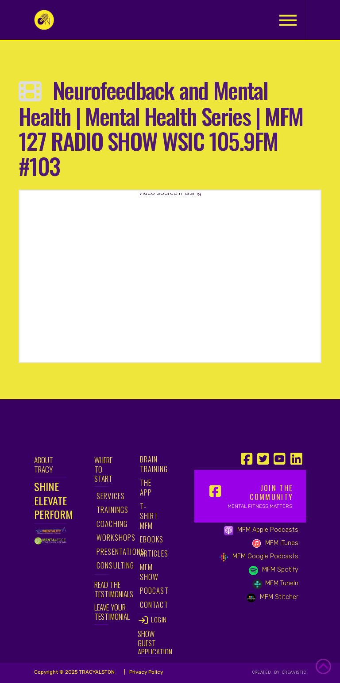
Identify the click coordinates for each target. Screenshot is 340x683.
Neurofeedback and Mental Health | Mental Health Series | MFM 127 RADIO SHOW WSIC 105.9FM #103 (161, 127)
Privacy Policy (145, 672)
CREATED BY (266, 672)
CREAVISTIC (293, 672)
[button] (288, 20)
